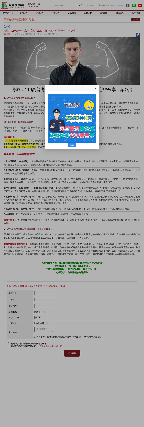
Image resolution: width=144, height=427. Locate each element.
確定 (72, 145)
